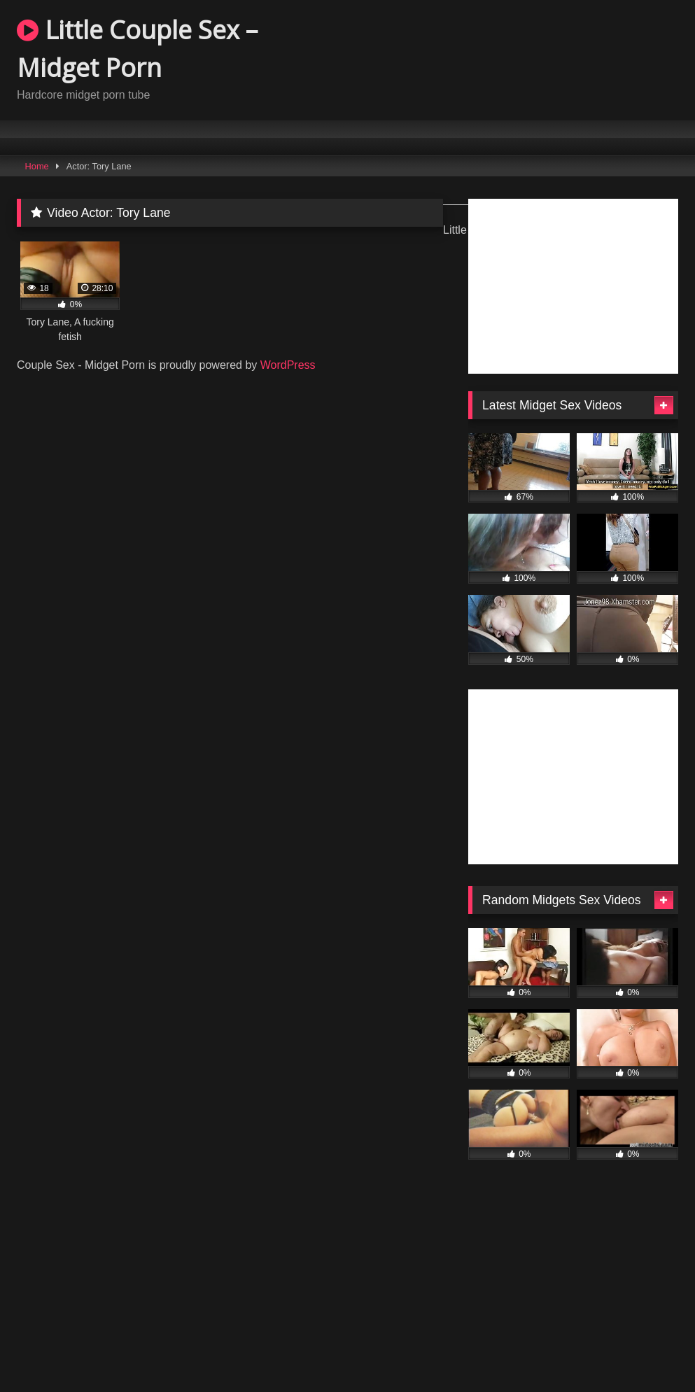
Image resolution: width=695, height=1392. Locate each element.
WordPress (288, 365)
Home (37, 166)
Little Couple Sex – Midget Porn (137, 49)
